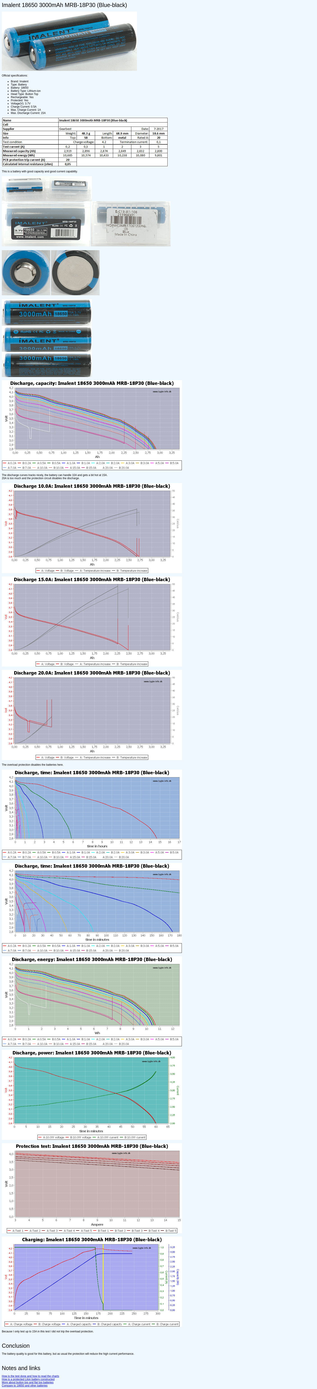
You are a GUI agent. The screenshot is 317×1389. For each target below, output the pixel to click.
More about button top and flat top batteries (28, 1382)
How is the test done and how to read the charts (30, 1376)
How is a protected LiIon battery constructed (28, 1379)
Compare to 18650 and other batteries (25, 1385)
